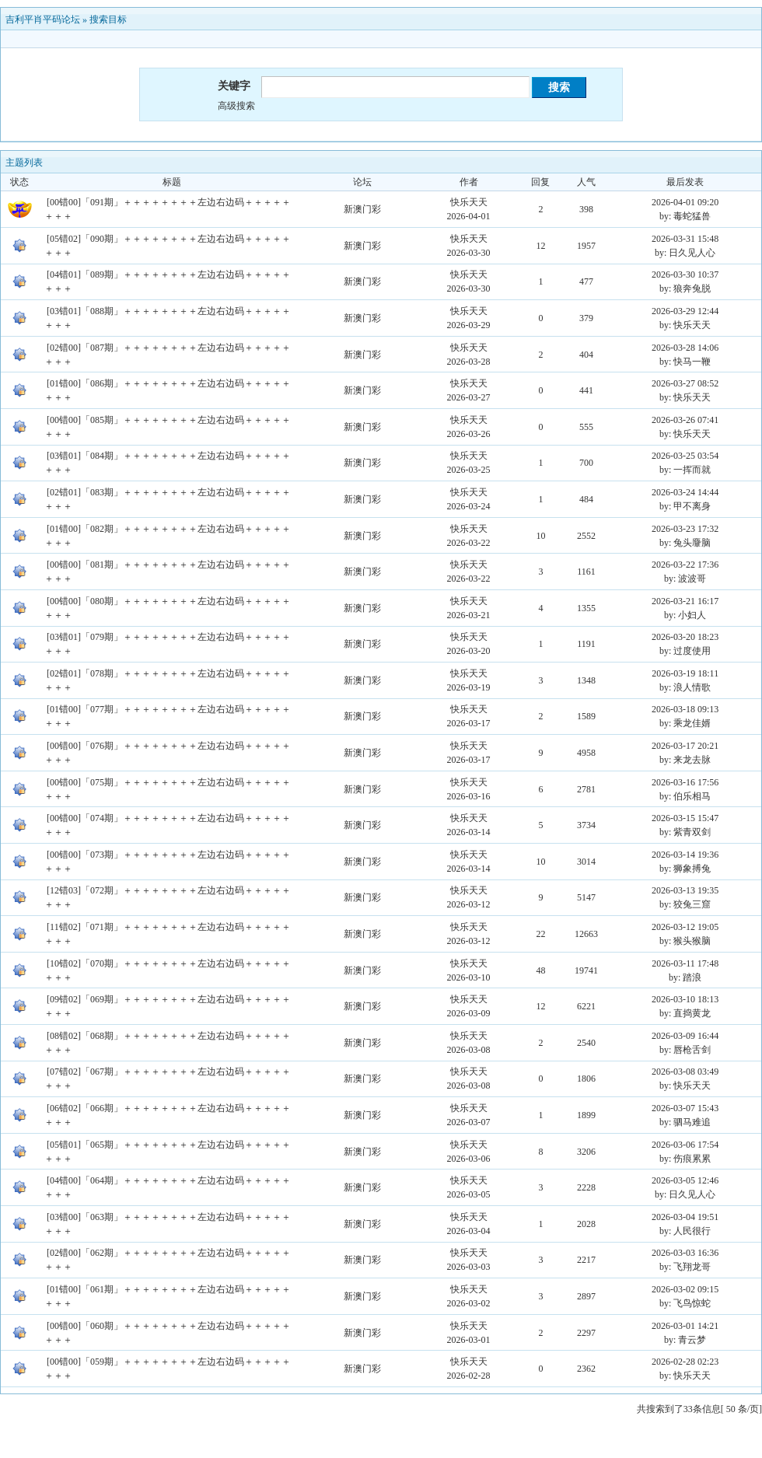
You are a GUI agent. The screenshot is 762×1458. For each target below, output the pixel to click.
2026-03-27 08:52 (685, 383)
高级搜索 (236, 105)
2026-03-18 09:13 (685, 709)
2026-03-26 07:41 (685, 419)
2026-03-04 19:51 (685, 1217)
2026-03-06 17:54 (685, 1144)
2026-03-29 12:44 (685, 311)
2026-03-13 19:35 (685, 890)
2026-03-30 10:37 (685, 274)
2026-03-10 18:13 (685, 999)
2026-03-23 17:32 (685, 528)
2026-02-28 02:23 (685, 1361)
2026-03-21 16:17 (685, 601)
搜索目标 (108, 19)
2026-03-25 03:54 (685, 455)
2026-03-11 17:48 (685, 963)
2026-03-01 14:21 (685, 1325)
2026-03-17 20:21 (685, 745)
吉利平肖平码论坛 (42, 19)
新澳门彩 (362, 209)
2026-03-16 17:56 (685, 782)
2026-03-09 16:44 (685, 1035)
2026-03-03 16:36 (685, 1252)
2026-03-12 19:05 (685, 926)
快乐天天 (469, 202)
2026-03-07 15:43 (685, 1108)
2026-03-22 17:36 (685, 564)
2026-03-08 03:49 (685, 1071)
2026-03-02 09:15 (685, 1289)
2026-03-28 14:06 (685, 347)
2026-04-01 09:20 (685, 202)
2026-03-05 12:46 (685, 1180)
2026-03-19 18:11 (685, 673)
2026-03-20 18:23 (685, 636)
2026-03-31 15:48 (685, 238)
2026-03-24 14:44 (685, 492)
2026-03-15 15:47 (685, 818)
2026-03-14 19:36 (685, 854)
